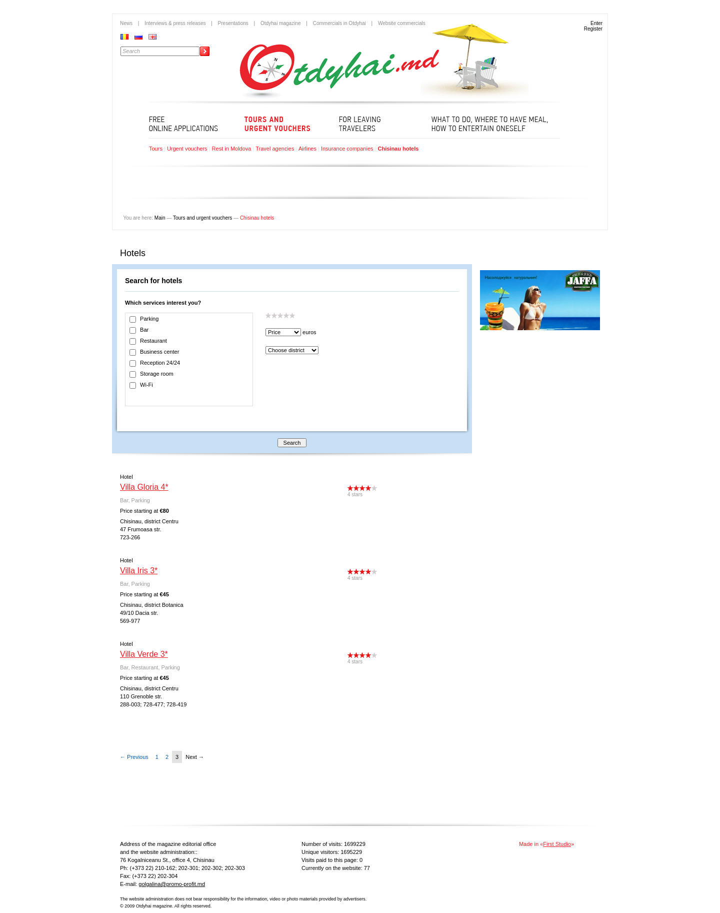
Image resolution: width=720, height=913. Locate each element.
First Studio (557, 844)
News (126, 23)
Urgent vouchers (187, 149)
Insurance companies (347, 149)
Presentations (233, 23)
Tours (155, 149)
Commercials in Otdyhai (339, 23)
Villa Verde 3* (144, 654)
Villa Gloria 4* (144, 487)
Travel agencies (275, 149)
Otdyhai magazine (280, 23)
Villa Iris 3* (139, 570)
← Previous (134, 757)
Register (593, 29)
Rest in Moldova (232, 149)
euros (309, 332)
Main (160, 218)
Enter (596, 23)
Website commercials (402, 23)
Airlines (307, 149)
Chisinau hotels (398, 149)
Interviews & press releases (175, 23)
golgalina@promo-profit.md (171, 884)
